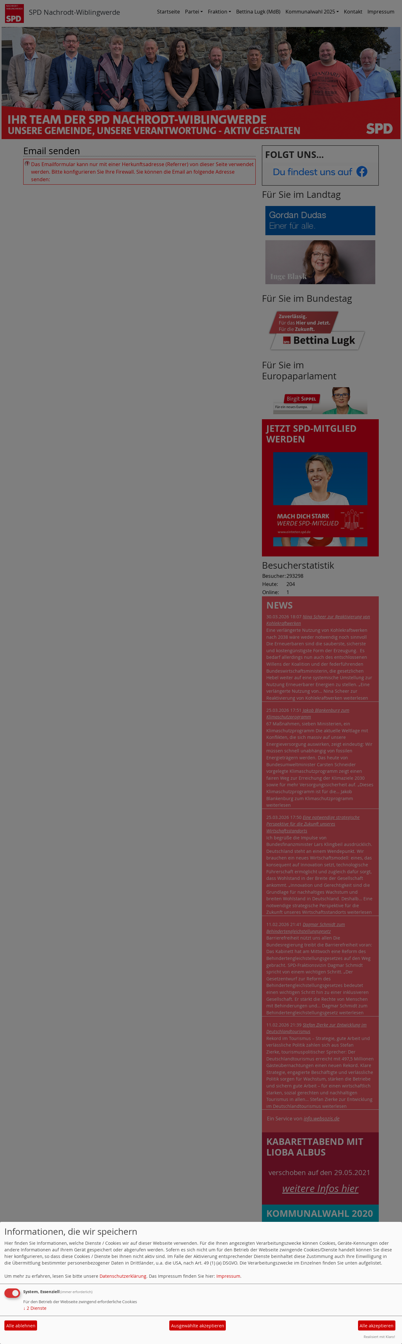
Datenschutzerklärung (123, 1276)
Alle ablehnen (20, 1326)
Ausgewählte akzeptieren (197, 1326)
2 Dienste (34, 1308)
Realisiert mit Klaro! (379, 1336)
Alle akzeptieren (377, 1326)
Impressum (228, 1276)
